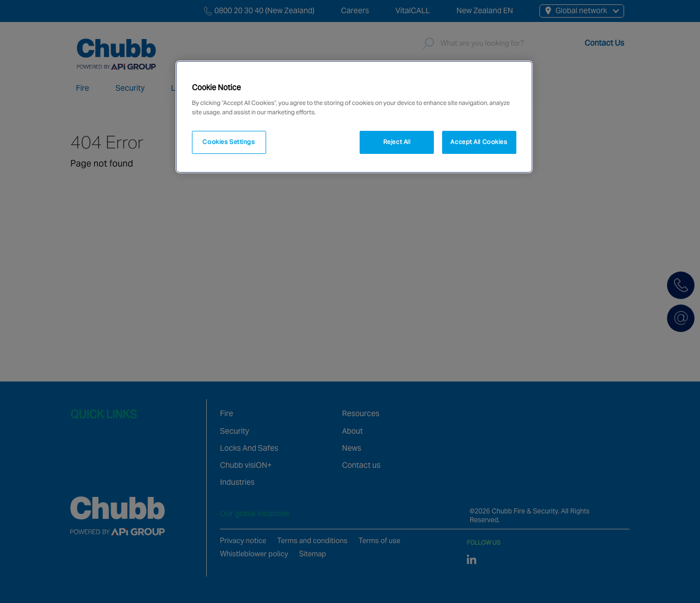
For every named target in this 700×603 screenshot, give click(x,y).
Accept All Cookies (478, 142)
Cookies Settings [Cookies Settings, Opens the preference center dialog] (228, 142)
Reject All (397, 142)
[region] (354, 117)
